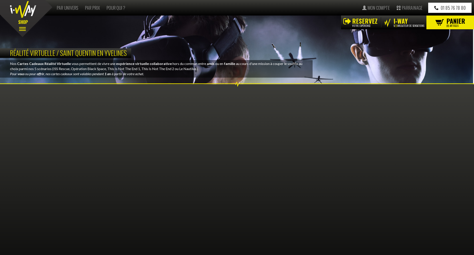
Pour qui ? (115, 7)
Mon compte (376, 7)
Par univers (67, 7)
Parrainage (409, 7)
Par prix (92, 7)
